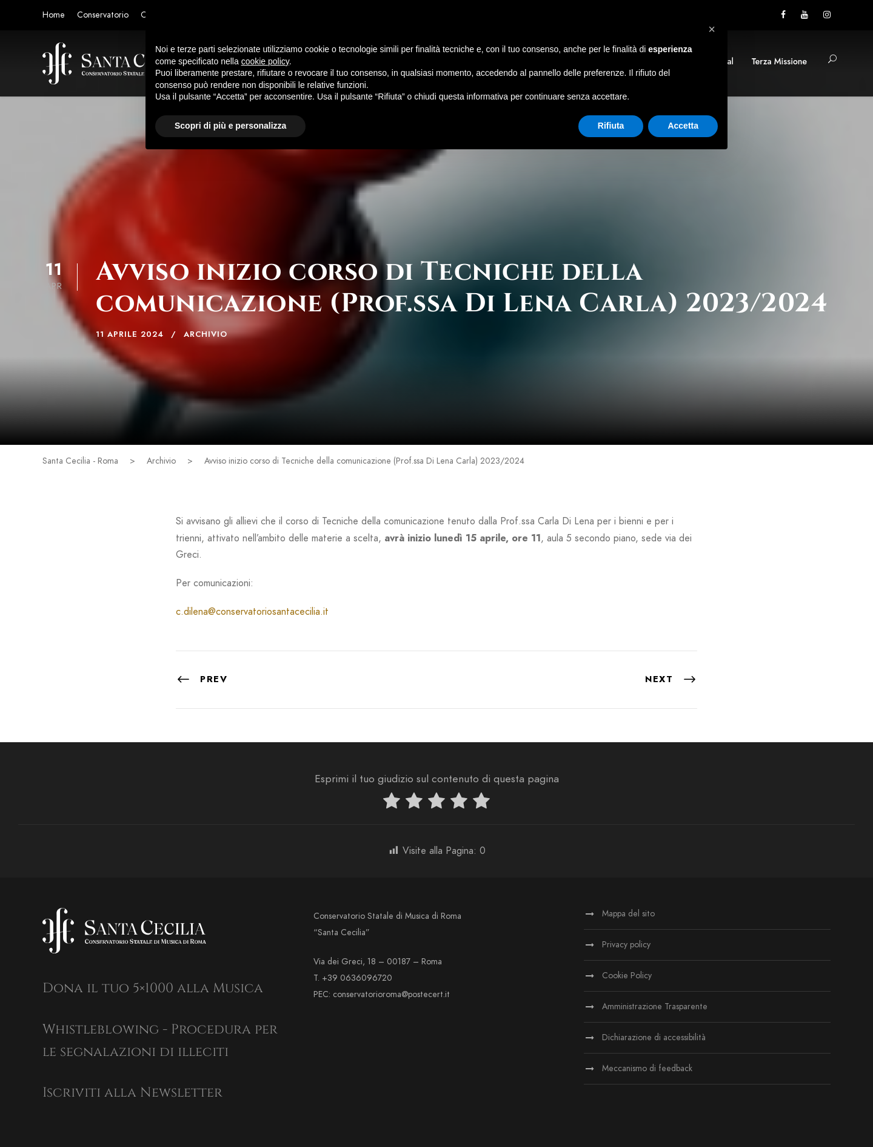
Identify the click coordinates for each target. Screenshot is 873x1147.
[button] (832, 60)
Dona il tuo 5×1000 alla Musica (152, 988)
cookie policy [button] (265, 61)
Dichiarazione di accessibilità (654, 1037)
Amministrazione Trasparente (654, 1006)
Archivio (205, 334)
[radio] (391, 803)
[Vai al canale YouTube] (804, 15)
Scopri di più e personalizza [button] (230, 125)
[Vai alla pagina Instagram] (827, 15)
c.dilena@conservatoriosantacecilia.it (252, 611)
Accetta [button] (682, 125)
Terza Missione (779, 61)
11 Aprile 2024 (130, 334)
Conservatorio (103, 15)
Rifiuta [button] (611, 125)
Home (53, 15)
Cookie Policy (627, 975)
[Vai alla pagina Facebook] (783, 15)
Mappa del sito (628, 913)
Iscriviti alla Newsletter (132, 1092)
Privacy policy (626, 944)
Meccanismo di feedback (647, 1068)
